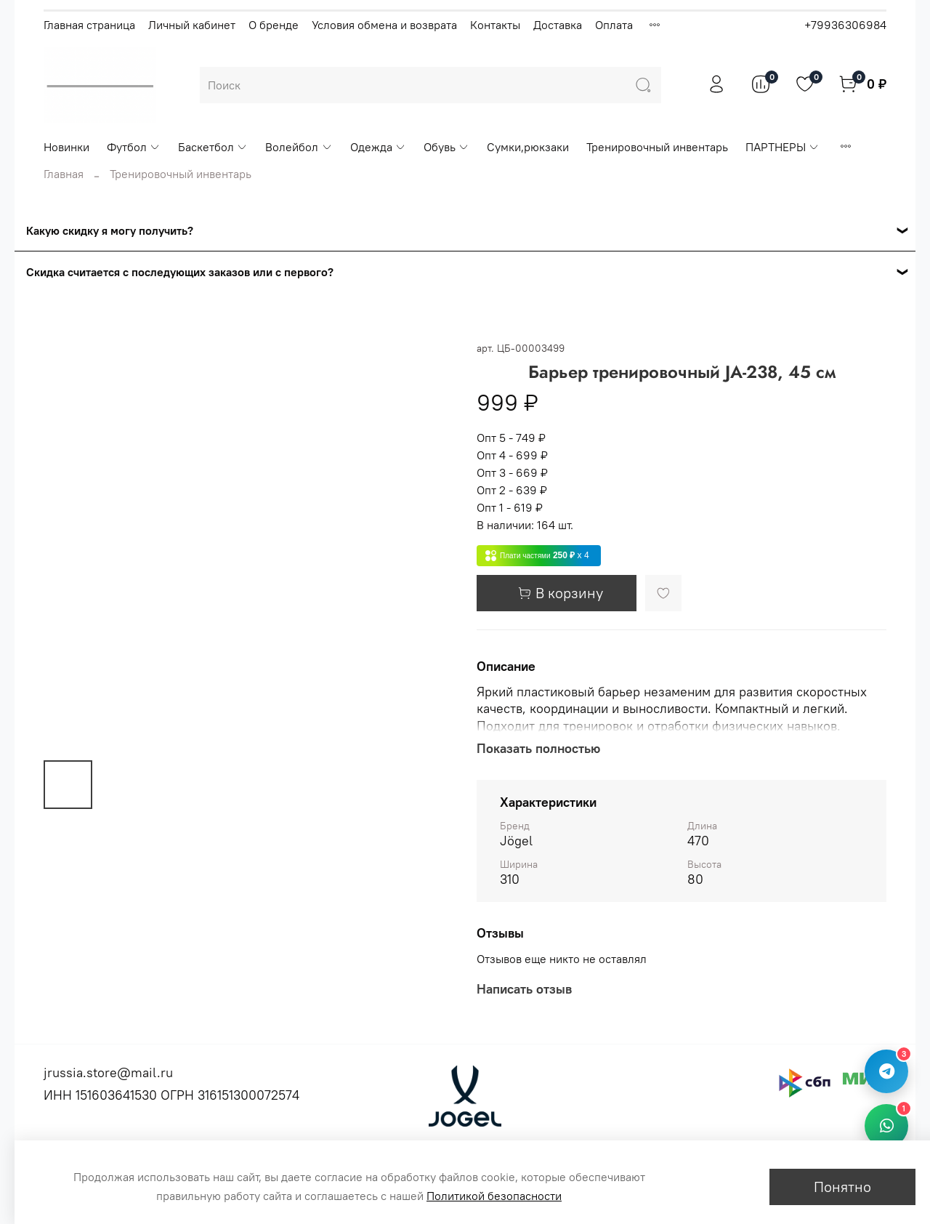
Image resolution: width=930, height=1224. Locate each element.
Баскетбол (213, 147)
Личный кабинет (191, 24)
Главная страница (89, 24)
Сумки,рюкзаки (528, 147)
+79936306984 (845, 24)
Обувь (446, 147)
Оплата (614, 24)
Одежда (378, 147)
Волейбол (298, 147)
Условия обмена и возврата (384, 24)
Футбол (134, 147)
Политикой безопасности (494, 1195)
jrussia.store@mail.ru (108, 1072)
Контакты (495, 24)
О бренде (273, 24)
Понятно (842, 1186)
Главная (64, 173)
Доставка (557, 24)
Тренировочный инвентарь (657, 147)
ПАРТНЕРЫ (782, 147)
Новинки (66, 147)
